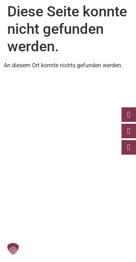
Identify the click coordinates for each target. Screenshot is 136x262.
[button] (13, 249)
